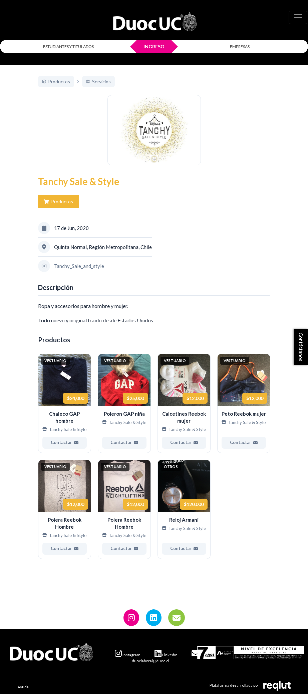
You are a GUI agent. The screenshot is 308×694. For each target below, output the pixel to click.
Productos (58, 209)
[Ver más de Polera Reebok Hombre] (64, 516)
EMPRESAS (240, 46)
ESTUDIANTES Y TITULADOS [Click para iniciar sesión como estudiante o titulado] (68, 46)
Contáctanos (301, 347)
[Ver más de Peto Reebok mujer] (244, 410)
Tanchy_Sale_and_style (79, 273)
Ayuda (23, 686)
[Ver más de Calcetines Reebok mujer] (184, 410)
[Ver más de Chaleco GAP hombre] (64, 410)
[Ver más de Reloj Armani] (184, 516)
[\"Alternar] (298, 17)
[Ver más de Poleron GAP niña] (124, 410)
